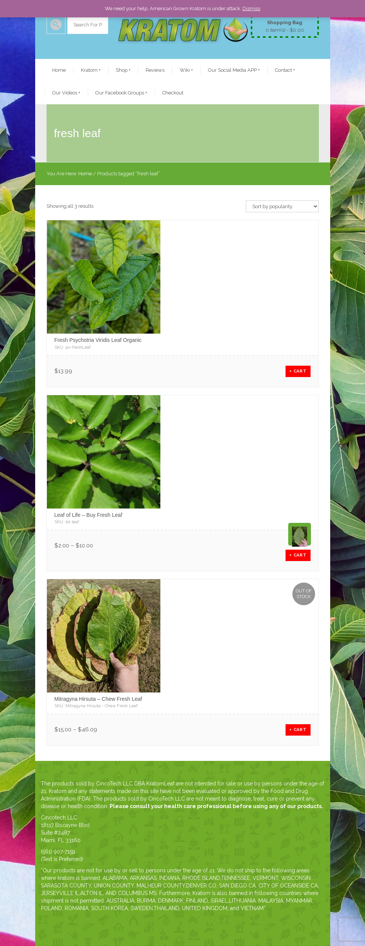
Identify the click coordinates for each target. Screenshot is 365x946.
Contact (285, 70)
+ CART (298, 371)
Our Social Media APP (234, 70)
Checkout (172, 93)
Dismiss (251, 8)
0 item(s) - (285, 26)
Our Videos (66, 93)
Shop (123, 70)
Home (59, 70)
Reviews (155, 70)
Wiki (186, 70)
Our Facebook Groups (121, 93)
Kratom (91, 70)
